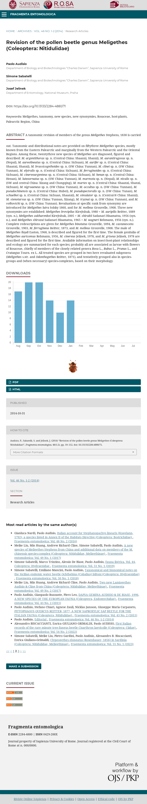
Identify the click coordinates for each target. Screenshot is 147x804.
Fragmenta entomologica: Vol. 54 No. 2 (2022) (45, 632)
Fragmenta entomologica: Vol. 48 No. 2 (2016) (45, 541)
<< (7, 651)
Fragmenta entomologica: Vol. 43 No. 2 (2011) (106, 615)
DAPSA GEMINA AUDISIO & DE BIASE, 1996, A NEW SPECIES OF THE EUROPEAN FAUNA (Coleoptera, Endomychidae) (76, 597)
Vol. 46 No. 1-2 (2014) (48, 31)
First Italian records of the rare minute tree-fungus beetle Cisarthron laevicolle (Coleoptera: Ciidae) (75, 625)
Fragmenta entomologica (33, 14)
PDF (15, 382)
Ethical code (106, 799)
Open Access (86, 799)
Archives (25, 31)
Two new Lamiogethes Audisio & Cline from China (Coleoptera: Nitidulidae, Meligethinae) (72, 584)
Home (10, 31)
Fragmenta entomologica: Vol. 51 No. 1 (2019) (83, 566)
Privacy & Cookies (62, 799)
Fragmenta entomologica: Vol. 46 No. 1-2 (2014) (81, 619)
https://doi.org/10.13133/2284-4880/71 (40, 106)
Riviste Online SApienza (30, 799)
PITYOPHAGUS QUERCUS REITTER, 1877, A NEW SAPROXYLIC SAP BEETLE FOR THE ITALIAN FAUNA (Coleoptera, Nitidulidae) (72, 613)
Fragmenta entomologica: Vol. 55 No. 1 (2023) (102, 644)
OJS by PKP (125, 799)
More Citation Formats (28, 452)
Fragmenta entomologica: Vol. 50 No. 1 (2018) (47, 578)
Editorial (40, 619)
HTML (16, 389)
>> (24, 651)
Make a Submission (24, 666)
